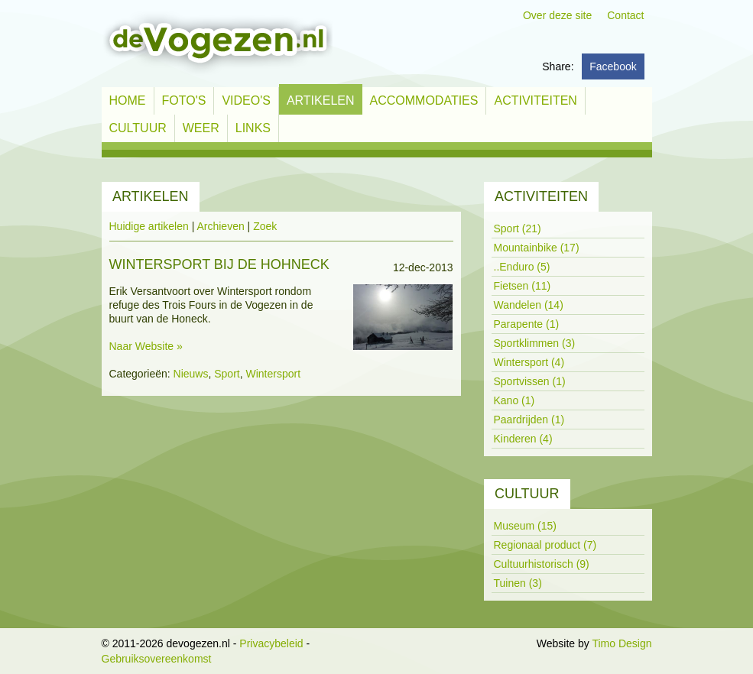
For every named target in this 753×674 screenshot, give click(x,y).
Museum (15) (525, 526)
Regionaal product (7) (545, 545)
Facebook (612, 66)
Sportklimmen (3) (535, 343)
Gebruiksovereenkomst (157, 659)
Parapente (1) (527, 324)
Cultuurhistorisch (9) (541, 564)
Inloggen (513, 643)
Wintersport (273, 374)
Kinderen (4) (523, 439)
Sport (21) (517, 228)
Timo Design (621, 643)
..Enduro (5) (522, 267)
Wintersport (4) (529, 362)
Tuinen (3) (518, 583)
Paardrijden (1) (529, 419)
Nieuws (191, 374)
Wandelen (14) (528, 305)
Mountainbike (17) (536, 247)
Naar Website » (146, 346)
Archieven (220, 226)
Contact (625, 15)
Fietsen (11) (522, 286)
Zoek (265, 226)
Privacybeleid (271, 643)
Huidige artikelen (149, 226)
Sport (226, 374)
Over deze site (557, 15)
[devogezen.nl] (217, 43)
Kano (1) (514, 400)
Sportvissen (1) (530, 381)
